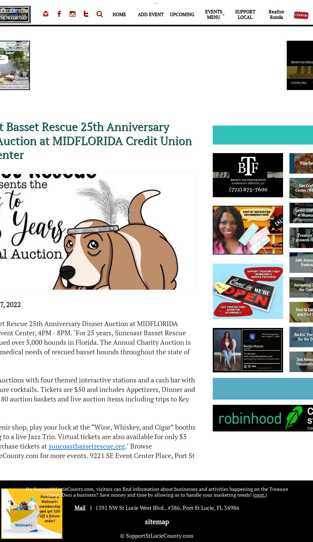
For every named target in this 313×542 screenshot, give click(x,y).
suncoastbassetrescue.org (87, 446)
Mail (80, 507)
